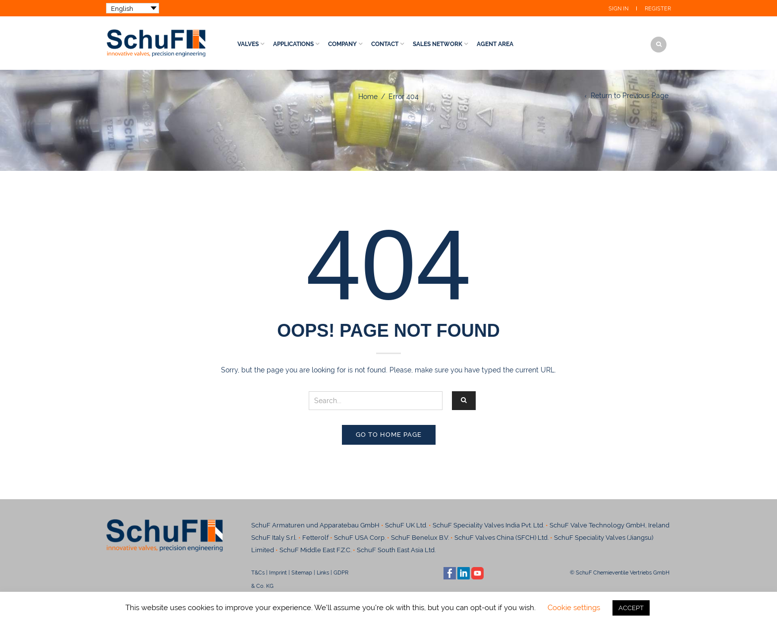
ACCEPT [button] (631, 608)
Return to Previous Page (629, 96)
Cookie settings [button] (574, 607)
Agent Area (495, 44)
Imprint (278, 572)
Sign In (618, 8)
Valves (248, 44)
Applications (293, 44)
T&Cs (258, 572)
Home (368, 97)
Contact (384, 44)
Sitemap (301, 572)
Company (342, 44)
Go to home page (389, 434)
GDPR (340, 572)
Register (658, 8)
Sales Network (437, 44)
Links (323, 572)
